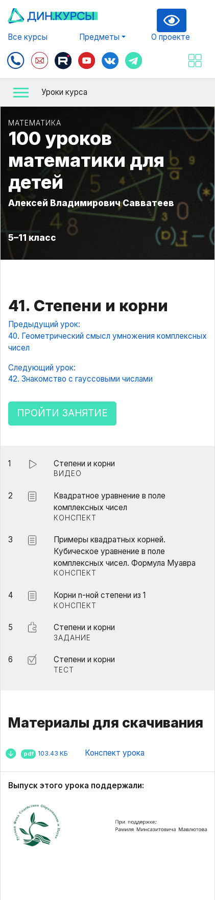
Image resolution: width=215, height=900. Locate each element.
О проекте (170, 37)
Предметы (99, 37)
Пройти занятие (62, 413)
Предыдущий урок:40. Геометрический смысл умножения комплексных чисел (107, 336)
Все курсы (27, 37)
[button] (107, 93)
